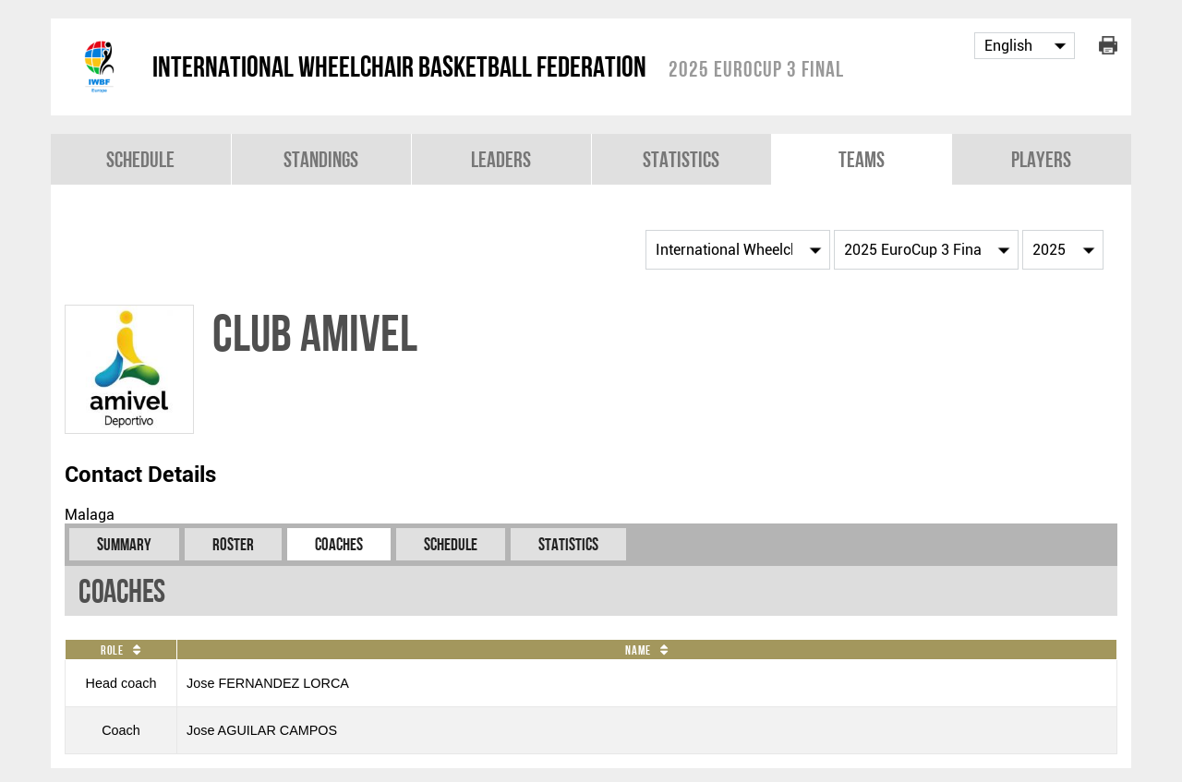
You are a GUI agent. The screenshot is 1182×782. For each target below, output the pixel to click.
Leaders (501, 159)
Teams (861, 159)
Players (1041, 159)
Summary (124, 544)
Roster (233, 544)
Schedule (140, 159)
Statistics (681, 159)
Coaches (339, 544)
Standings (320, 159)
